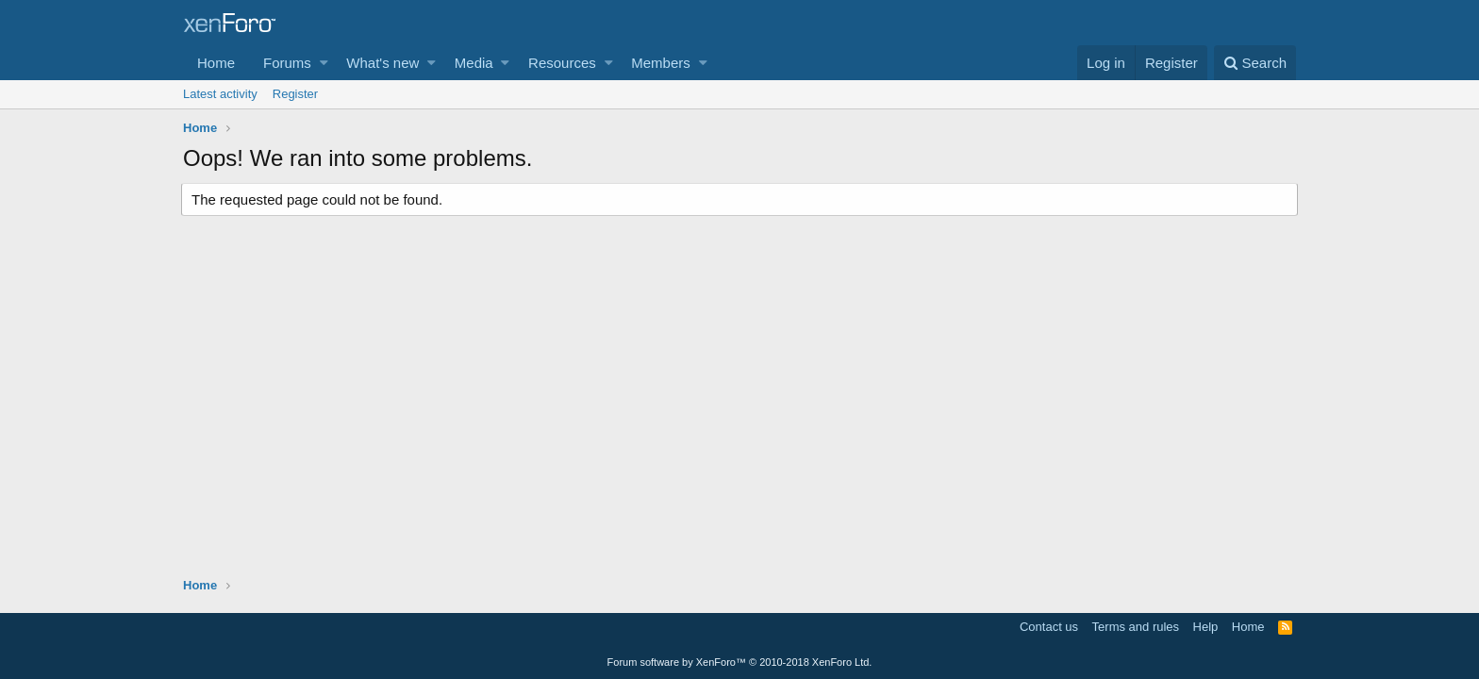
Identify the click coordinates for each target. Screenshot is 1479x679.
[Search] (1255, 62)
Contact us (1049, 627)
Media (474, 63)
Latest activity (220, 94)
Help (1206, 627)
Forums (287, 63)
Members (660, 63)
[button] (324, 62)
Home (216, 63)
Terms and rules (1135, 627)
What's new (382, 63)
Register (295, 94)
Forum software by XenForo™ (739, 662)
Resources (562, 63)
